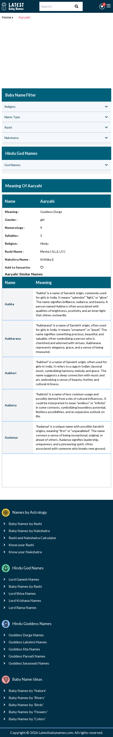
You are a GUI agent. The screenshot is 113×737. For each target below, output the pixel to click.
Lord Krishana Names (25, 600)
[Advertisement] (56, 55)
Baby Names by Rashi (25, 523)
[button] (102, 6)
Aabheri (10, 373)
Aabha (9, 304)
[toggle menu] (108, 5)
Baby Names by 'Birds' (26, 705)
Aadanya (11, 437)
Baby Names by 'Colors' (27, 719)
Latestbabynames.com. (57, 732)
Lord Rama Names (22, 607)
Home (6, 17)
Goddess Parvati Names (27, 656)
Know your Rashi (21, 545)
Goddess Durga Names (26, 635)
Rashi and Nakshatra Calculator (32, 538)
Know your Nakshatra (25, 552)
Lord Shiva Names (22, 593)
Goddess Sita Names (24, 649)
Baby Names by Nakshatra (29, 531)
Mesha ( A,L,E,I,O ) (52, 251)
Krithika (45, 259)
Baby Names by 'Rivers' (27, 697)
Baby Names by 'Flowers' (28, 712)
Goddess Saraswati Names (29, 663)
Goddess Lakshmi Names (28, 642)
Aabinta (11, 405)
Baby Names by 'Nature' (27, 690)
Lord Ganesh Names (24, 579)
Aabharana (13, 338)
